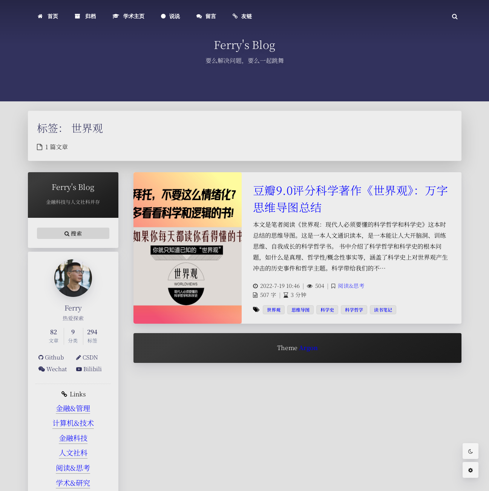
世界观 (274, 309)
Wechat (52, 369)
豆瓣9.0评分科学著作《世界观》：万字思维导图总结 (350, 198)
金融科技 (73, 438)
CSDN (87, 357)
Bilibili (89, 369)
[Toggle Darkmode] (470, 451)
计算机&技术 (73, 423)
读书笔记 (383, 309)
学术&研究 (73, 482)
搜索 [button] (73, 233)
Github (51, 357)
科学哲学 (354, 309)
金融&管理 (73, 408)
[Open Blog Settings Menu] (470, 470)
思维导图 (300, 309)
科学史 (327, 309)
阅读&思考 (73, 467)
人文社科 (73, 452)
